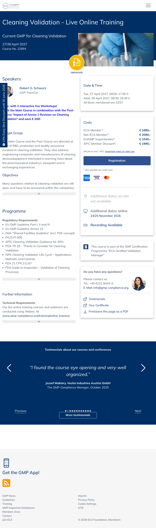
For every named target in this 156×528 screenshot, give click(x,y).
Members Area (11, 511)
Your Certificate (99, 305)
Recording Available (106, 225)
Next (138, 411)
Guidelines (8, 499)
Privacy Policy (86, 499)
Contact (7, 515)
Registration (116, 160)
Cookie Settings (87, 503)
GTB (80, 507)
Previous (20, 411)
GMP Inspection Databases (18, 507)
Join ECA (7, 519)
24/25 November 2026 (105, 216)
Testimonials (97, 299)
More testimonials (78, 415)
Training (7, 503)
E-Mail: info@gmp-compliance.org (105, 288)
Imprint (82, 495)
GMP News (9, 495)
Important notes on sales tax (119, 151)
